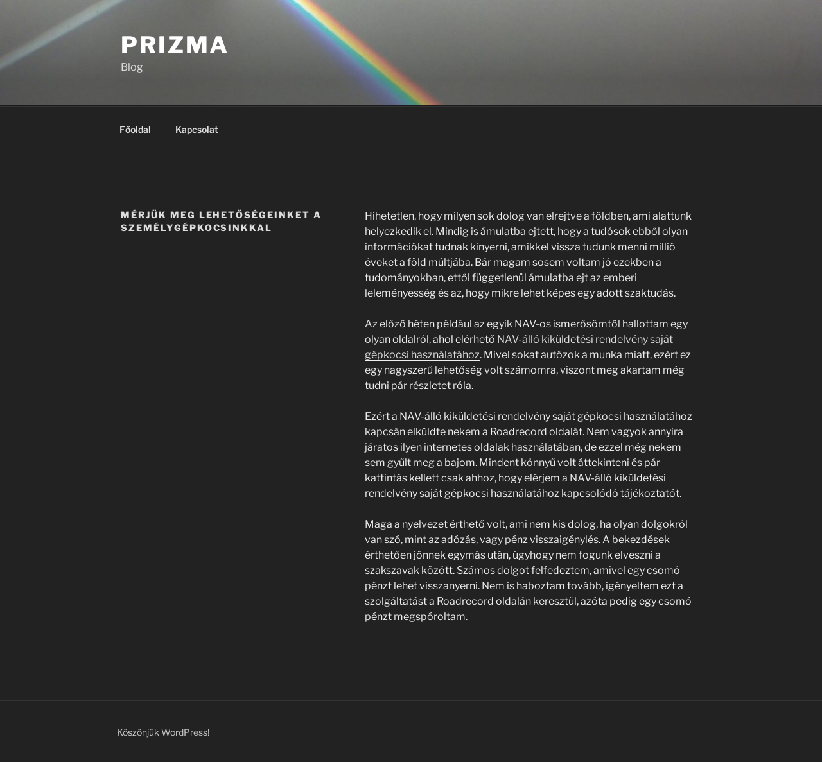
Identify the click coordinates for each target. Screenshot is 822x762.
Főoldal (135, 129)
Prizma (175, 45)
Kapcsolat (196, 129)
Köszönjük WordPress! (163, 732)
